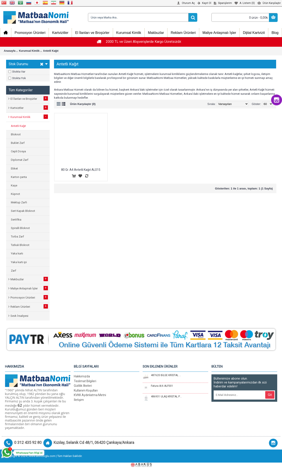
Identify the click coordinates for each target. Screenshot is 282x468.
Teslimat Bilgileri (85, 381)
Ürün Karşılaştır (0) (83, 104)
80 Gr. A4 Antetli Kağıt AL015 (80, 169)
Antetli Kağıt (51, 50)
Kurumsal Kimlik (29, 50)
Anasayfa (9, 50)
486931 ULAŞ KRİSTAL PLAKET (166, 396)
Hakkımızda (82, 376)
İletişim (79, 400)
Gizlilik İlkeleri (83, 385)
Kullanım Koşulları (86, 390)
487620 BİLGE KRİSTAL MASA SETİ (166, 375)
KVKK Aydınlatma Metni (90, 395)
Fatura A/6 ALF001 (162, 385)
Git (270, 395)
